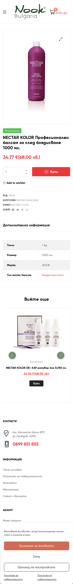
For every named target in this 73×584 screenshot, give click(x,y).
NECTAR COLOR (19, 204)
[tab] (36, 225)
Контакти (10, 482)
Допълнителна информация (26, 225)
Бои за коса (36, 361)
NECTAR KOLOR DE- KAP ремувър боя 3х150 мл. (36, 368)
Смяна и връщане (14, 496)
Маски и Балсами (27, 200)
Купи (54, 171)
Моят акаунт (12, 520)
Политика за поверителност (13, 577)
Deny (36, 556)
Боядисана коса (52, 275)
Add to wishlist (16, 183)
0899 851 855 (26, 444)
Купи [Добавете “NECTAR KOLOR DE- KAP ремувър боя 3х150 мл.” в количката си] (36, 383)
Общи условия (12, 469)
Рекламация (10, 489)
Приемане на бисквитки (36, 546)
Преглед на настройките (36, 567)
